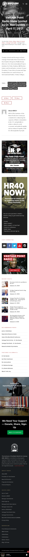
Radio (10, 88)
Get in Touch (5, 493)
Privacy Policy (5, 520)
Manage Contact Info (7, 506)
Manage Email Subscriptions (9, 504)
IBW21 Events (5, 531)
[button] (26, 4)
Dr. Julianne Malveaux (7, 368)
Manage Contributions (7, 498)
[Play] (3, 51)
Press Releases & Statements (9, 529)
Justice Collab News (7, 331)
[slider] (24, 50)
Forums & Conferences (10, 227)
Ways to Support (15, 432)
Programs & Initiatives (7, 482)
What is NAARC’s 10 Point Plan (11, 225)
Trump (15, 88)
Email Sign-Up (5, 501)
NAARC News (7, 229)
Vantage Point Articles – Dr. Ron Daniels (12, 340)
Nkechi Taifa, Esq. (6, 371)
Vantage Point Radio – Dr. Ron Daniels (11, 343)
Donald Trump (12, 83)
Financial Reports (6, 484)
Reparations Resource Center (9, 334)
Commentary (5, 537)
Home (10, 41)
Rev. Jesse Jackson (6, 362)
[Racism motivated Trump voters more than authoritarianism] (14, 406)
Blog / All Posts (5, 542)
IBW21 (9, 33)
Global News (5, 534)
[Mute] (21, 51)
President (5, 88)
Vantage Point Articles (7, 515)
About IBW (4, 474)
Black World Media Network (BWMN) (11, 517)
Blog (14, 41)
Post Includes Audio (20, 85)
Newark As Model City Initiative (10, 346)
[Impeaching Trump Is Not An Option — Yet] (14, 386)
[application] (14, 51)
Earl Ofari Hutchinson (7, 359)
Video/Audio (21, 13)
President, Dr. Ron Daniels (8, 476)
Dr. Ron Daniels (21, 83)
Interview (10, 85)
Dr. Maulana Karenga (7, 365)
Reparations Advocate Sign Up (11, 231)
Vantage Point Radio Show (8, 512)
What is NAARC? (8, 223)
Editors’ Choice (5, 539)
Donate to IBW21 (6, 496)
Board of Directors (6, 479)
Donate (6, 221)
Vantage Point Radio (10, 13)
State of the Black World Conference (11, 337)
